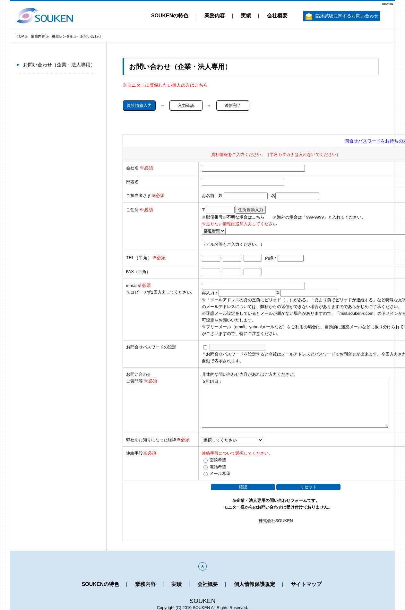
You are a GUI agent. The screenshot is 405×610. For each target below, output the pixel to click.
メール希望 (220, 473)
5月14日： (295, 403)
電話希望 (218, 466)
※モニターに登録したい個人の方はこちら (165, 85)
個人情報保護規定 (254, 584)
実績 (246, 15)
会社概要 (277, 15)
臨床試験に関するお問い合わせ (342, 16)
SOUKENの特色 (169, 15)
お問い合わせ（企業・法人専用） (59, 64)
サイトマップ (306, 584)
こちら (258, 217)
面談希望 (218, 460)
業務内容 (214, 15)
